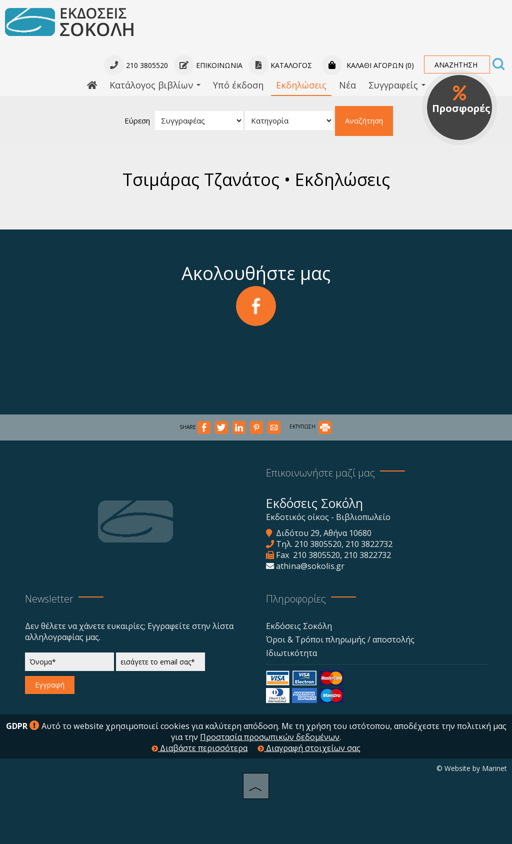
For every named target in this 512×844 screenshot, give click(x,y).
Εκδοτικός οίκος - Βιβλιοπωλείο (328, 517)
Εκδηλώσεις (301, 85)
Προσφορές (461, 100)
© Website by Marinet (471, 768)
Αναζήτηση (364, 121)
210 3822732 (369, 544)
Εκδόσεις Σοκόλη (299, 626)
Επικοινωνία (208, 65)
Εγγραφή (49, 685)
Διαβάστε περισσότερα (200, 748)
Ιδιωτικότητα (291, 653)
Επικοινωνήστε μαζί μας (320, 473)
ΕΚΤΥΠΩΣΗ (311, 426)
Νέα (347, 85)
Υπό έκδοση (238, 85)
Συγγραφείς (397, 85)
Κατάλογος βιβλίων (155, 85)
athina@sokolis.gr (310, 566)
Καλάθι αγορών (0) (368, 65)
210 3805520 (318, 544)
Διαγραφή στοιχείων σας (309, 748)
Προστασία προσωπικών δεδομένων (270, 737)
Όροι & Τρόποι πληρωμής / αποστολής (340, 639)
